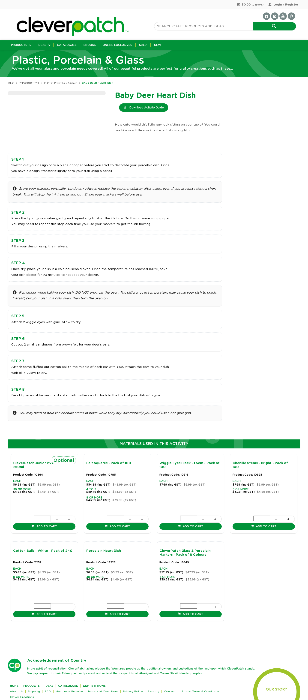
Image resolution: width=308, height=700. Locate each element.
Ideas (42, 45)
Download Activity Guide (146, 107)
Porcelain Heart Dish (103, 551)
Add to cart (46, 526)
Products (19, 45)
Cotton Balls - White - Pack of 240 (42, 551)
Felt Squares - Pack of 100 (108, 463)
